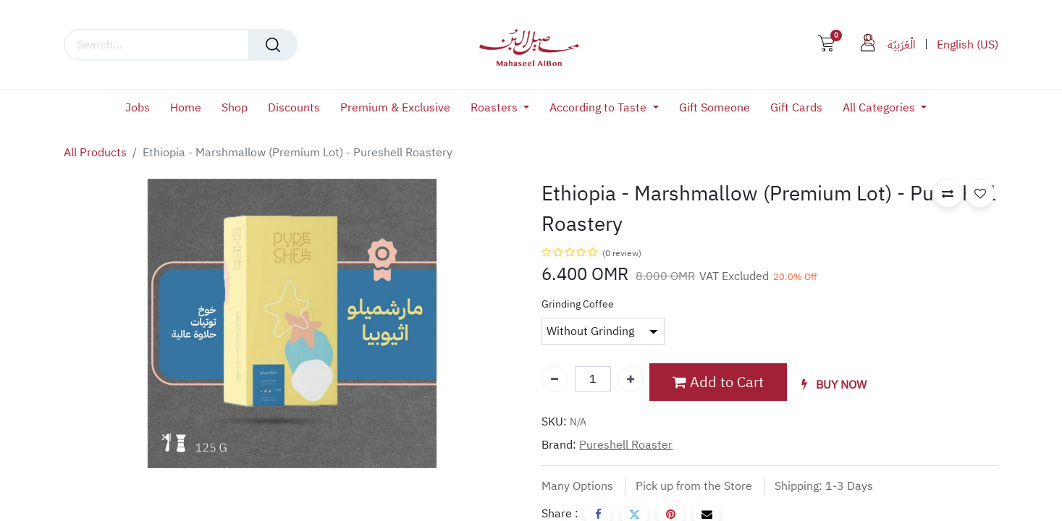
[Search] (273, 44)
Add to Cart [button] (718, 382)
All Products (95, 152)
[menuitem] (142, 108)
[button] (834, 385)
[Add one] (631, 379)
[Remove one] (554, 379)
